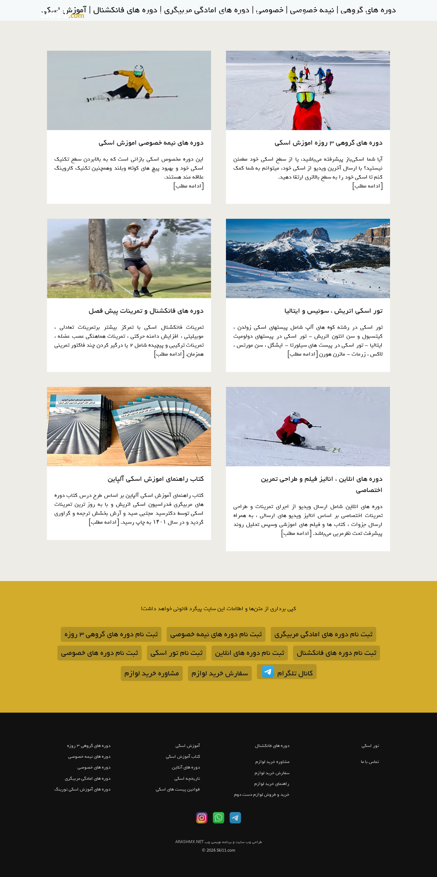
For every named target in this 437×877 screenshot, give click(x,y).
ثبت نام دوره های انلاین (249, 653)
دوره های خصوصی (94, 767)
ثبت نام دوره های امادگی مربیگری (323, 634)
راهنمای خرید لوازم (271, 784)
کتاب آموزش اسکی (183, 756)
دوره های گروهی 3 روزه (88, 746)
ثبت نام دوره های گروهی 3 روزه (111, 634)
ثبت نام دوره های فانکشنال (336, 653)
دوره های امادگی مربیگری (87, 778)
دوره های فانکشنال (259, 13)
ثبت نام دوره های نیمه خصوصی (216, 634)
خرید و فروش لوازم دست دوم (261, 794)
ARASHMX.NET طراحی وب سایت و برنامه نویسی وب (218, 842)
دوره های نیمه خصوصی (89, 756)
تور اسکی (215, 13)
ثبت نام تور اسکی (176, 653)
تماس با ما (152, 13)
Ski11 (62, 13)
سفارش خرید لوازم (220, 673)
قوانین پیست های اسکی (178, 789)
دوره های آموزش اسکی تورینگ (82, 789)
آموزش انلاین (309, 13)
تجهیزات (183, 13)
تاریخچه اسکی (187, 778)
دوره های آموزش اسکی (364, 13)
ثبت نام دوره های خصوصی (99, 653)
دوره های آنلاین (186, 767)
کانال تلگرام (287, 671)
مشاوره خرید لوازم (152, 673)
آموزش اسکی (188, 746)
